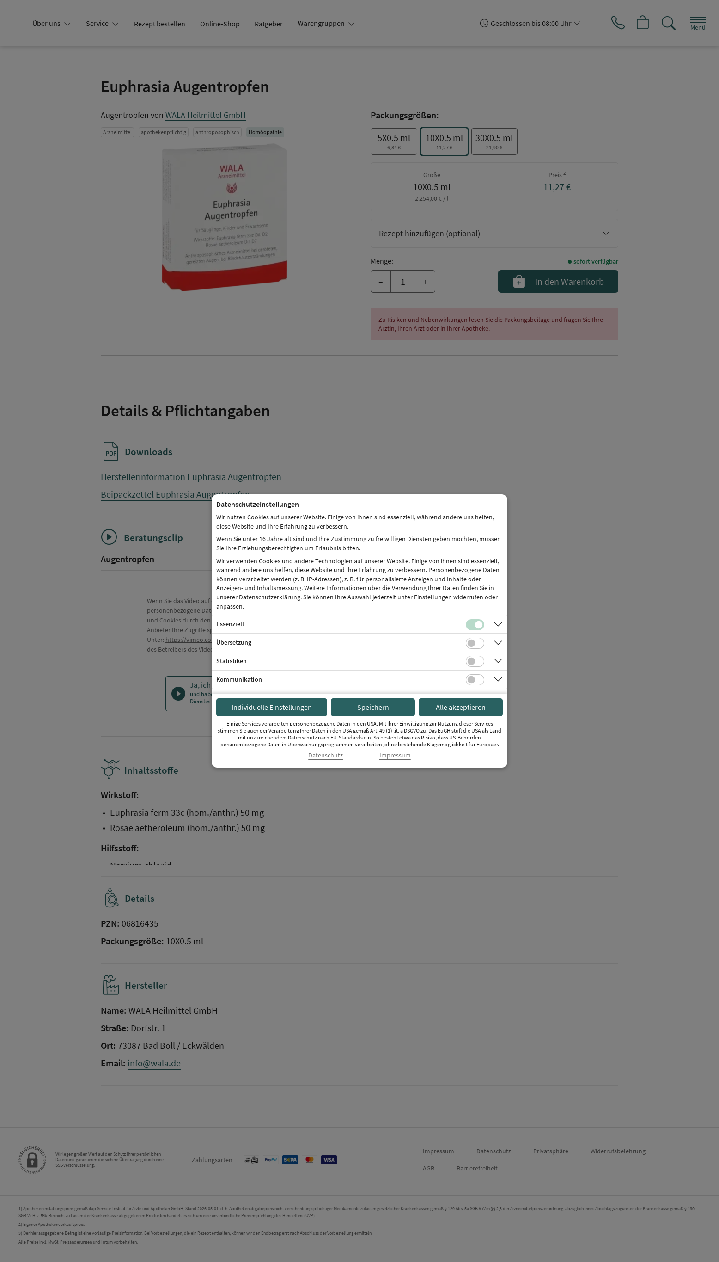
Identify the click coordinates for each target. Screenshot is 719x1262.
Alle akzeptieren (461, 707)
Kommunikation (239, 679)
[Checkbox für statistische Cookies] (475, 661)
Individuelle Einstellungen (272, 707)
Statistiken (231, 661)
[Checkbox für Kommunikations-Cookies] (475, 679)
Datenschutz (325, 755)
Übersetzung (233, 642)
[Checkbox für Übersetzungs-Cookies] (475, 643)
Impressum (395, 755)
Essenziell (230, 624)
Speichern (373, 707)
